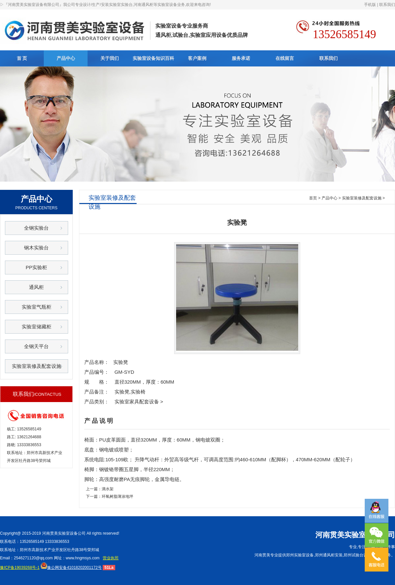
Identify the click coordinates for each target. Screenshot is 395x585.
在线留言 (285, 58)
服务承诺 (241, 58)
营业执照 (110, 558)
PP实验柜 (36, 267)
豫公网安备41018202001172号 (70, 567)
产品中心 (66, 58)
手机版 (370, 4)
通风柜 (36, 287)
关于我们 (109, 58)
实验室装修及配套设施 (36, 366)
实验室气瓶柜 (36, 307)
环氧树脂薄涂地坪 (117, 496)
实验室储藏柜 (36, 326)
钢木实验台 (36, 247)
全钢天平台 (36, 346)
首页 (313, 198)
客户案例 (197, 58)
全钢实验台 (36, 228)
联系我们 (387, 4)
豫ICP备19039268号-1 (20, 567)
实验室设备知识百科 (153, 58)
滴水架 (108, 489)
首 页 (22, 58)
